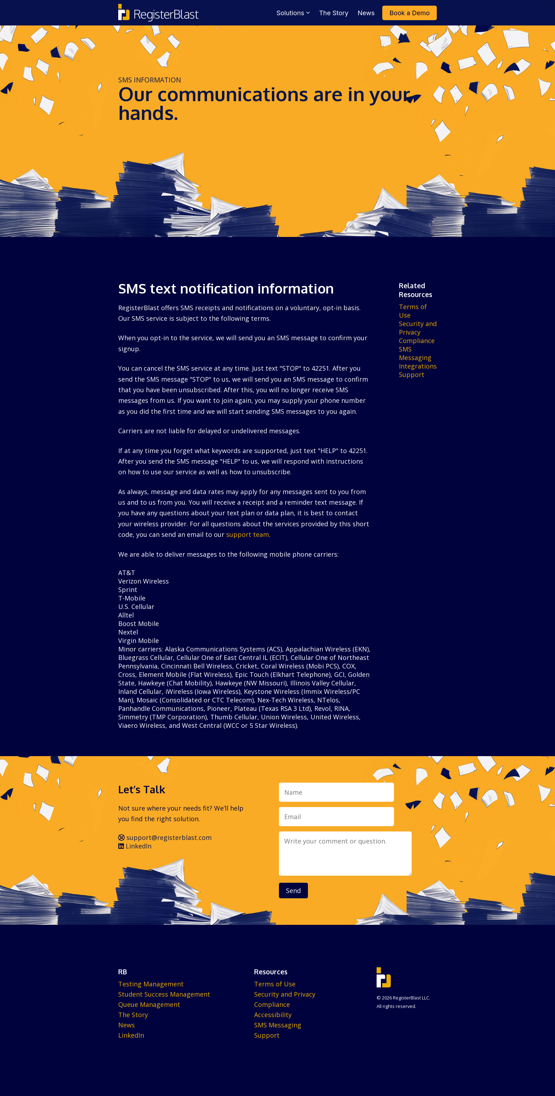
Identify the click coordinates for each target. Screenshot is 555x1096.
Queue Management (149, 1004)
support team (247, 534)
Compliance (417, 340)
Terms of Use (275, 984)
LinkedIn (134, 846)
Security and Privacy (418, 327)
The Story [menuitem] (333, 13)
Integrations (418, 366)
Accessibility (273, 1014)
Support (411, 374)
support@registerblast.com (165, 837)
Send (293, 890)
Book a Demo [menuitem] (409, 13)
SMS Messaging (415, 353)
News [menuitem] (366, 13)
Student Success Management (164, 994)
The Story (133, 1014)
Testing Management (151, 984)
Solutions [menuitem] (293, 13)
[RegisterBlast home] (158, 13)
